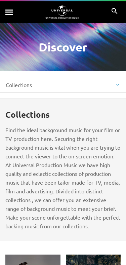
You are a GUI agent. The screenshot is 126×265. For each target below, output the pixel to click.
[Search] (9, 12)
